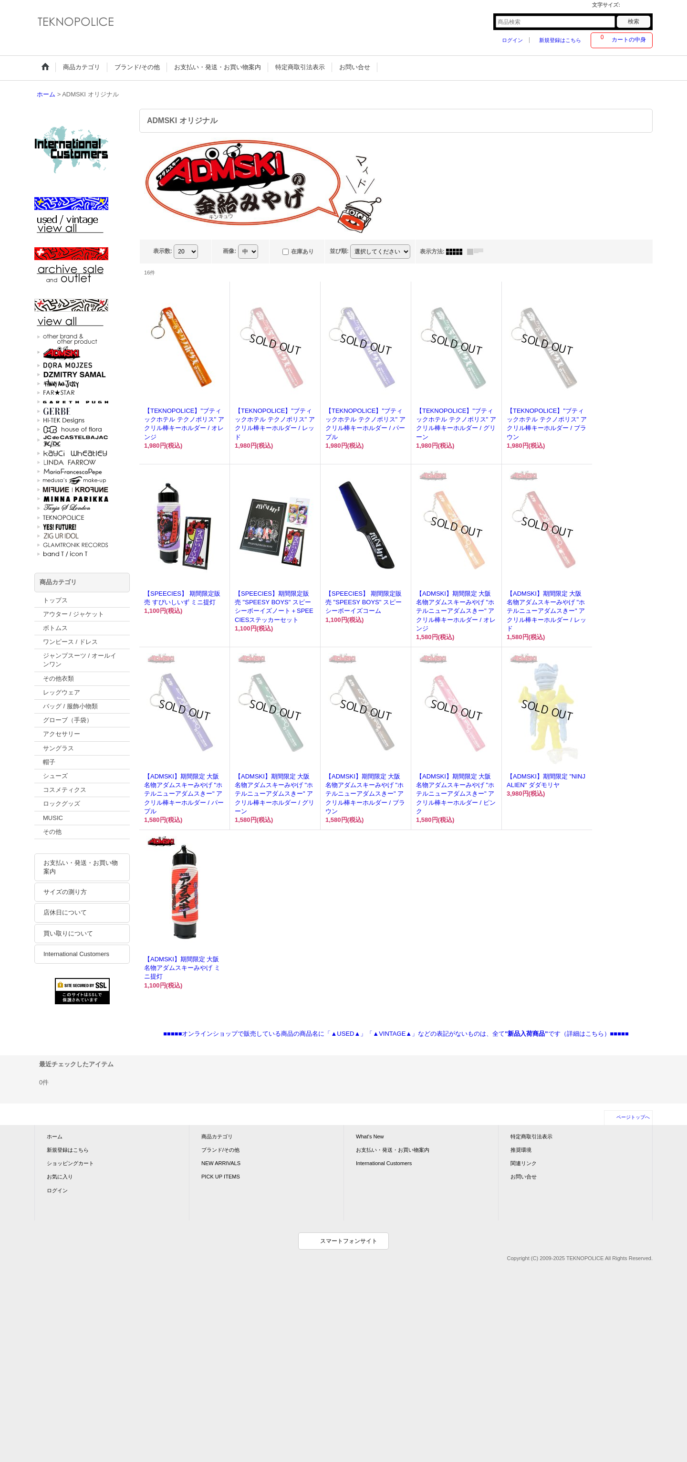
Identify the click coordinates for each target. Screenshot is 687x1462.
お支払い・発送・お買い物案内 (80, 867)
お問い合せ (523, 1176)
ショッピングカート (70, 1163)
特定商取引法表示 (531, 1136)
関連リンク (523, 1163)
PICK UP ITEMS (220, 1176)
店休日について (65, 912)
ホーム (54, 1136)
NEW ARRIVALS (220, 1163)
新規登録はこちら (560, 40)
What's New (370, 1136)
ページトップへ (633, 1117)
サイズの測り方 (65, 891)
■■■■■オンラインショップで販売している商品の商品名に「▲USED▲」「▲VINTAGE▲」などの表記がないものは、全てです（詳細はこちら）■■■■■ (396, 1033)
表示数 (162, 251)
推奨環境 (520, 1150)
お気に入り (60, 1176)
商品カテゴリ (217, 1136)
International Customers (76, 953)
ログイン (512, 40)
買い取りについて (68, 933)
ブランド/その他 (220, 1150)
